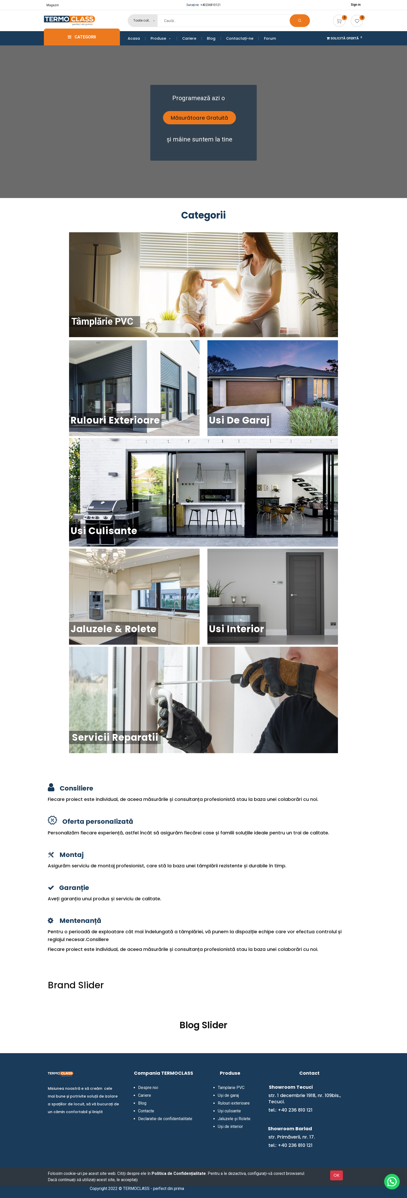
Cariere (144, 1095)
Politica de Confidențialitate (179, 1173)
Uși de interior (230, 1126)
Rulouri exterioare (234, 1103)
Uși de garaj (228, 1095)
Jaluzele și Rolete (234, 1118)
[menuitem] (136, 38)
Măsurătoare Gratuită (199, 117)
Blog (142, 1103)
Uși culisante (229, 1110)
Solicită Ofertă (345, 38)
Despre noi (148, 1087)
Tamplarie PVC (231, 1087)
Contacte (146, 1110)
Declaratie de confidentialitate (165, 1118)
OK (337, 1175)
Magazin (52, 5)
